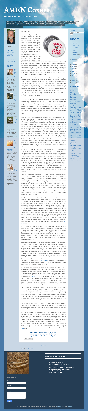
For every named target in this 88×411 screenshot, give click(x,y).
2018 (73, 68)
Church (73, 95)
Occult (71, 134)
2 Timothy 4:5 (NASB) (36, 276)
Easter (79, 126)
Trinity (79, 160)
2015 (73, 75)
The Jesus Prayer (49, 25)
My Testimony (43, 21)
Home (8, 21)
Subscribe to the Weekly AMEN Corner (11, 56)
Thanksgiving (73, 122)
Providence (73, 142)
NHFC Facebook (11, 59)
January (75, 57)
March (75, 52)
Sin (71, 110)
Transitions (78, 117)
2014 (73, 78)
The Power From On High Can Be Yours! (14, 26)
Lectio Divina (61, 23)
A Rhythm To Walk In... (76, 46)
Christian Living (74, 91)
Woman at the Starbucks (70, 23)
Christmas (78, 112)
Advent (72, 127)
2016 (73, 73)
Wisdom (72, 156)
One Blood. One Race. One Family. (37, 25)
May (74, 44)
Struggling (78, 109)
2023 (73, 42)
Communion (73, 143)
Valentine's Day (75, 158)
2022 (73, 59)
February (75, 54)
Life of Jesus (75, 139)
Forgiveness (73, 121)
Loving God (77, 129)
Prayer (79, 101)
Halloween (50, 21)
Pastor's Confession (57, 21)
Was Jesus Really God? (59, 25)
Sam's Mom (36, 21)
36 (23, 328)
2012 (73, 82)
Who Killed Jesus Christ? (11, 25)
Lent (71, 114)
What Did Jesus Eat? (11, 23)
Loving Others (73, 98)
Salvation (78, 135)
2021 (73, 62)
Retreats (79, 156)
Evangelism (73, 116)
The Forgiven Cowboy (27, 21)
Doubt (71, 129)
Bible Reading (75, 119)
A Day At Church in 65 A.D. (16, 21)
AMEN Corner (27, 10)
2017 (73, 71)
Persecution (73, 148)
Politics (79, 127)
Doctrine (78, 110)
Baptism (76, 160)
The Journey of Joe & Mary (30, 23)
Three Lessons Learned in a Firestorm (70, 21)
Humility (79, 147)
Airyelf (59, 406)
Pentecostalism (73, 155)
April (74, 50)
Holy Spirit (73, 126)
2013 (73, 80)
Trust (79, 116)
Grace (72, 112)
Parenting (72, 153)
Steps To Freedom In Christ (51, 23)
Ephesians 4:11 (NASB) (41, 275)
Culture (73, 101)
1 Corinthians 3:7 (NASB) (43, 260)
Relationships (74, 103)
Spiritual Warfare (75, 137)
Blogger (70, 406)
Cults (80, 153)
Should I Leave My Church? (23, 25)
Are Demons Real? (40, 23)
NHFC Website (11, 61)
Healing (72, 117)
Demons (79, 124)
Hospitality (78, 132)
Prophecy (72, 140)
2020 (73, 64)
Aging (74, 147)
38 (23, 223)
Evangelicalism (73, 152)
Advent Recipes (20, 23)
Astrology (72, 160)
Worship (78, 114)
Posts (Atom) (31, 348)
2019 (73, 66)
